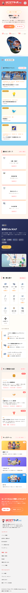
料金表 (3, 559)
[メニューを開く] (25, 3)
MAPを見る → (6, 247)
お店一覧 (22, 369)
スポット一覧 (21, 151)
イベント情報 (4, 535)
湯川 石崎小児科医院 (9, 59)
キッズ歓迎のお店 (5, 544)
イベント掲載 (4, 565)
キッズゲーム (4, 547)
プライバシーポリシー (6, 576)
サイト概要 (4, 573)
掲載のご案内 (6, 509)
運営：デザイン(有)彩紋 (7, 582)
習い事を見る (20, 26)
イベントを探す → (9, 26)
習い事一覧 (22, 278)
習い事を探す (4, 541)
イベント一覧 (21, 68)
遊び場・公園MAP (6, 538)
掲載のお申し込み (5, 562)
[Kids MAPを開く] (14, 260)
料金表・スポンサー (17, 509)
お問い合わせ (4, 579)
